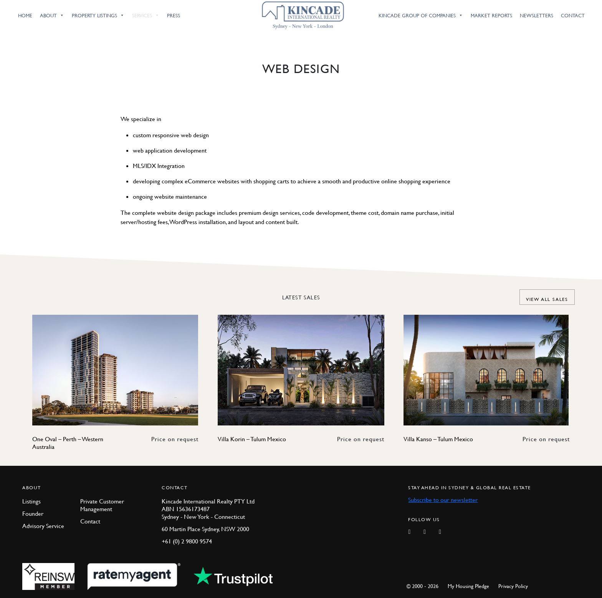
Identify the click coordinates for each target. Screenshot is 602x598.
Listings (31, 501)
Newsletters (536, 15)
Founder (32, 513)
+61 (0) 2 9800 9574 (187, 541)
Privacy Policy (513, 585)
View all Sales (547, 299)
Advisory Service (43, 526)
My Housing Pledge (468, 585)
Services (145, 15)
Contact (573, 15)
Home (25, 15)
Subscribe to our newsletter (443, 499)
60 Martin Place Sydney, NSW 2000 (205, 529)
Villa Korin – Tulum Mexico (252, 439)
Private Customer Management (102, 505)
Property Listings (98, 15)
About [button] (52, 15)
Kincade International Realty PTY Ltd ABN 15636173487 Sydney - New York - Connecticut (208, 508)
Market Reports (491, 15)
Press (173, 15)
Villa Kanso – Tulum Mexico (438, 439)
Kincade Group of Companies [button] (421, 15)
